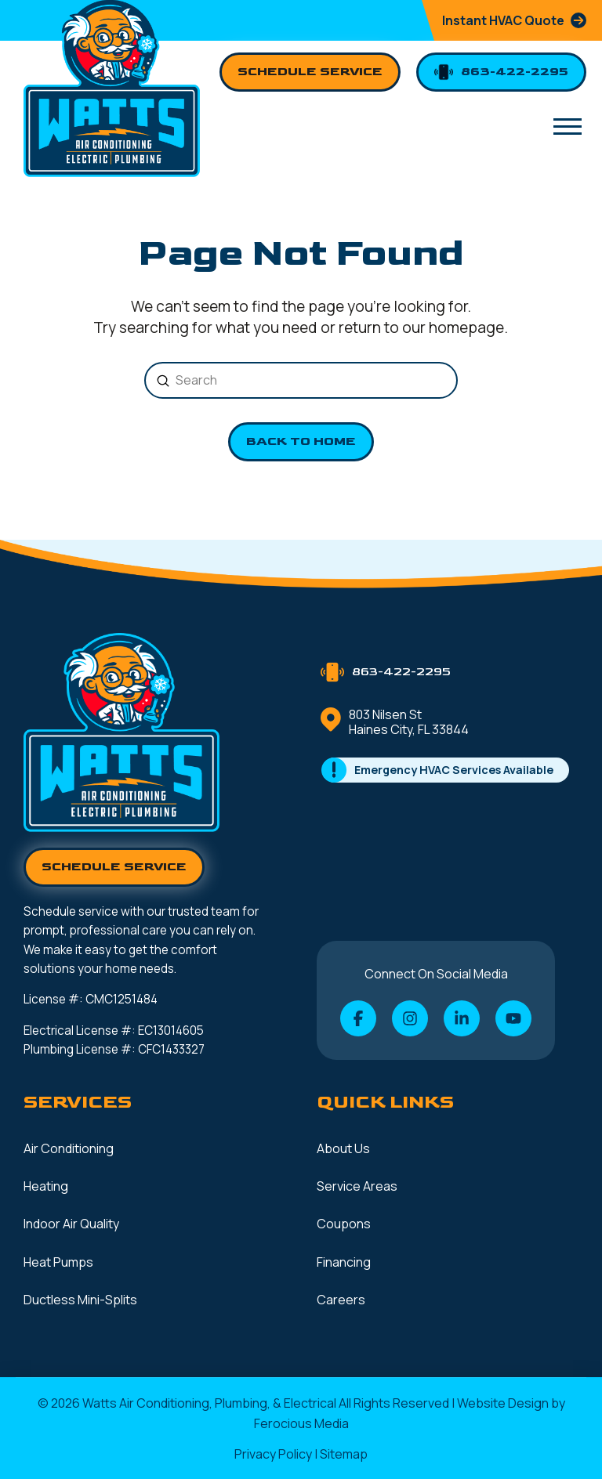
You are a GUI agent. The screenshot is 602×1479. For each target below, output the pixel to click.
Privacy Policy (273, 1454)
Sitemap (344, 1454)
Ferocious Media (301, 1423)
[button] (567, 126)
